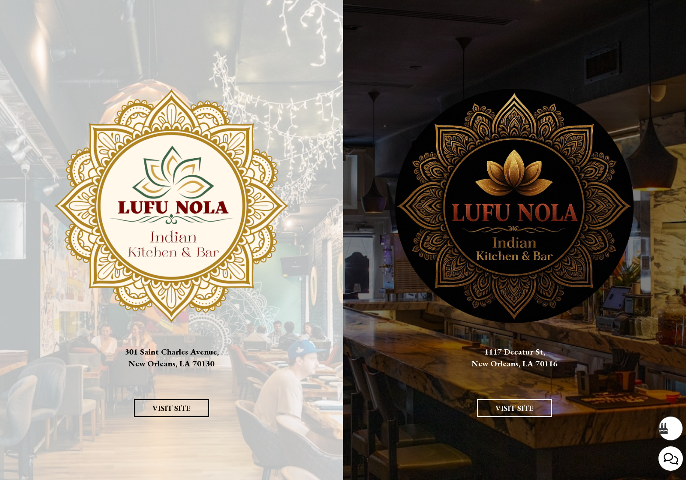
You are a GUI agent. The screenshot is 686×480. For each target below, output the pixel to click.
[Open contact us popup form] (670, 458)
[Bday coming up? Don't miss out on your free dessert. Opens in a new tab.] (670, 428)
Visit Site (162, 437)
